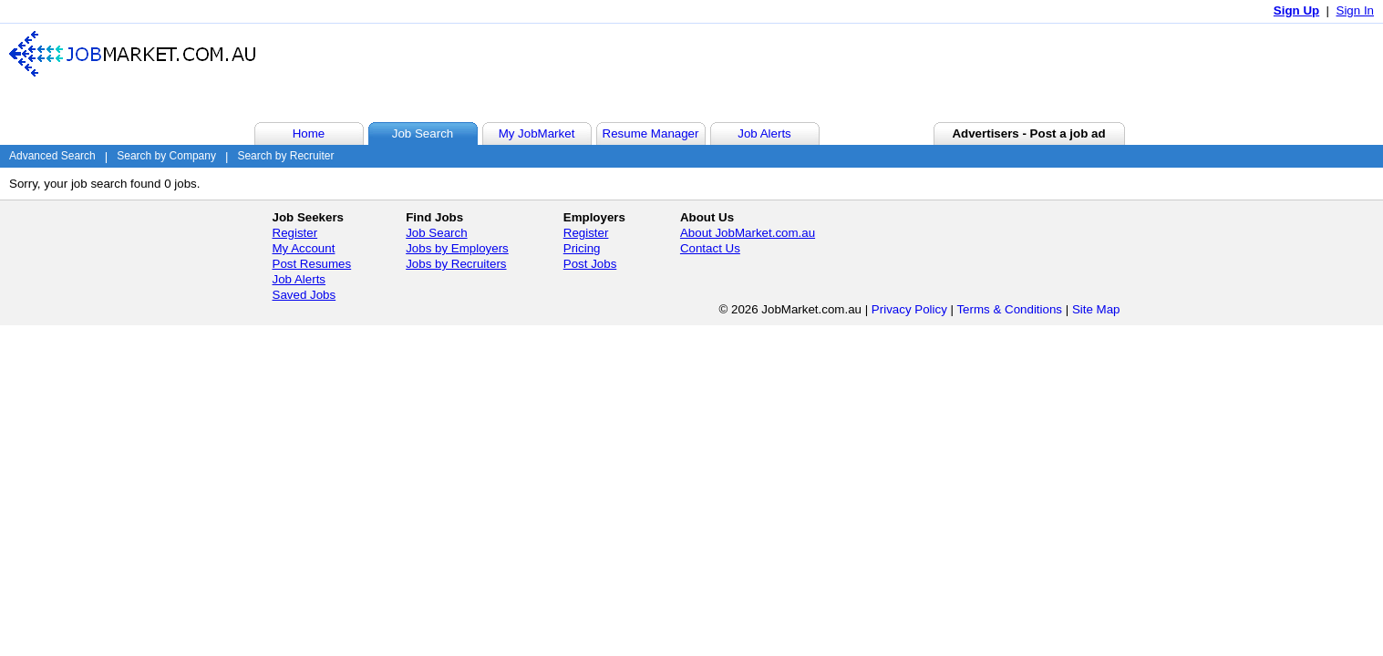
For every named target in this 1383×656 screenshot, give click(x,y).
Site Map (1096, 309)
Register (295, 233)
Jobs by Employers (457, 248)
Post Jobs (590, 264)
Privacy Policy (909, 309)
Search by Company (166, 155)
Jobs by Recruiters (456, 264)
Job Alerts (299, 279)
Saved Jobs (304, 295)
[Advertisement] (1040, 72)
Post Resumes (312, 264)
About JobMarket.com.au (747, 233)
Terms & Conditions (1009, 309)
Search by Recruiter (285, 155)
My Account (304, 248)
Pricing (582, 248)
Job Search (436, 233)
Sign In (1356, 10)
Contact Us (710, 248)
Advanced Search (52, 155)
